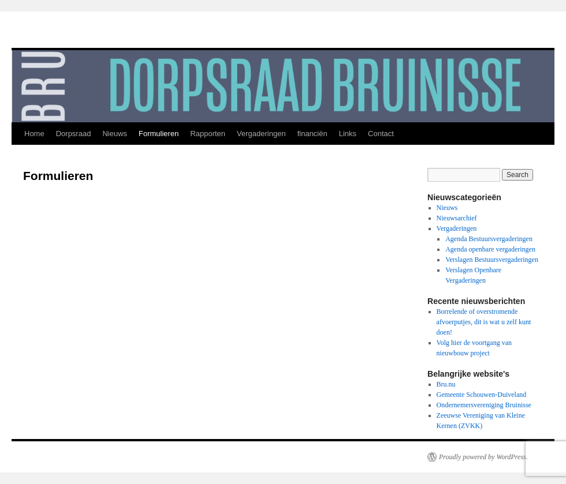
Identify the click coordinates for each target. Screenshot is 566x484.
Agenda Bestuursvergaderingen (489, 239)
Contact (381, 133)
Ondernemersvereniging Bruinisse (484, 405)
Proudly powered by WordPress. (483, 457)
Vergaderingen (261, 133)
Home (34, 133)
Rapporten (207, 133)
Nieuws (114, 133)
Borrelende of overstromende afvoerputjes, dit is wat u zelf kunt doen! (484, 321)
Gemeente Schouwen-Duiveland (482, 395)
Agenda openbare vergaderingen (490, 249)
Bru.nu (446, 384)
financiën (312, 133)
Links (347, 133)
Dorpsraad (73, 133)
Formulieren (158, 133)
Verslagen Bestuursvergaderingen (491, 260)
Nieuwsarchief (457, 218)
